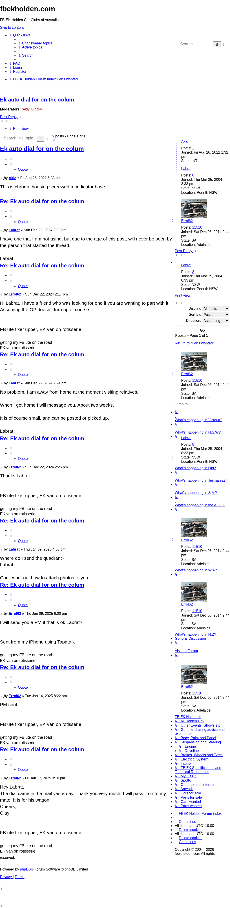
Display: (208, 308)
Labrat (186, 169)
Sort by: (209, 314)
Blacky (36, 109)
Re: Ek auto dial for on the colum (42, 201)
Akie (184, 141)
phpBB (25, 869)
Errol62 (187, 221)
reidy (25, 109)
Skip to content (12, 27)
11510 (197, 227)
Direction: (207, 320)
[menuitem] (35, 43)
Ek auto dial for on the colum (37, 100)
